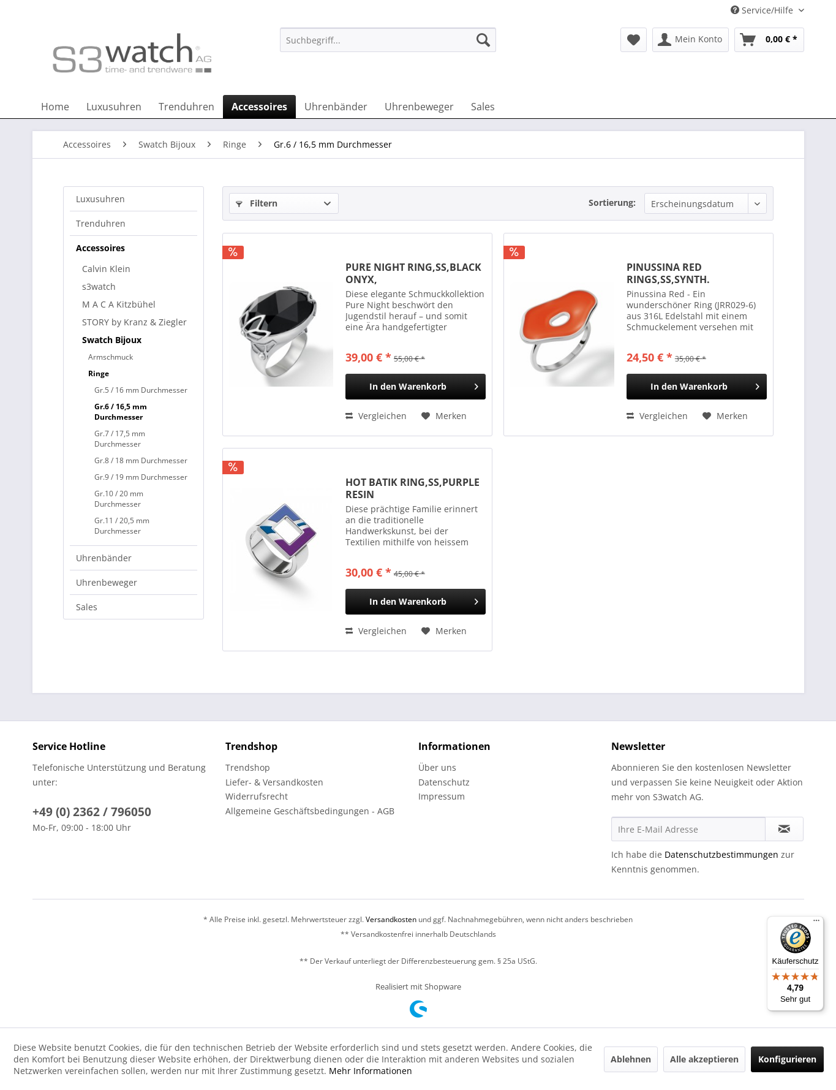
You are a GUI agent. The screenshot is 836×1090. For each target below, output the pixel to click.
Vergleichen (376, 416)
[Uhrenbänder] (336, 106)
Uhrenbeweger (106, 582)
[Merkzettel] (633, 40)
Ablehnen (631, 1059)
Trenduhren (101, 223)
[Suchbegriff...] (388, 40)
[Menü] (816, 923)
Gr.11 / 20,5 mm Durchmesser (121, 525)
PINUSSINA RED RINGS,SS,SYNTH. (668, 273)
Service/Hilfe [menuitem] (763, 10)
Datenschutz (444, 782)
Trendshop (247, 767)
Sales (86, 607)
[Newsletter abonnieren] (784, 829)
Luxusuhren (100, 199)
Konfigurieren (787, 1059)
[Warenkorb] (769, 40)
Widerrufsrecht (256, 796)
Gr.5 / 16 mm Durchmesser (140, 390)
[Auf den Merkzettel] (444, 416)
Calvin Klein (106, 268)
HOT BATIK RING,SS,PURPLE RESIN (412, 488)
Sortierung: (612, 202)
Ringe (98, 373)
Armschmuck (110, 357)
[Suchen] (483, 40)
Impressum (441, 796)
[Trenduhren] (186, 106)
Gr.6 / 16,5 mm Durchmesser (120, 411)
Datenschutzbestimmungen (721, 854)
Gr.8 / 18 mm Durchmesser (140, 460)
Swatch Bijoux (111, 340)
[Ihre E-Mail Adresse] (688, 829)
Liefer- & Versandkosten (274, 782)
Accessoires (100, 248)
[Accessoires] (259, 106)
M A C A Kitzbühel (119, 304)
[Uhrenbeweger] (419, 106)
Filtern (256, 203)
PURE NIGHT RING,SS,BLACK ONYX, (413, 273)
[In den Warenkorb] (415, 386)
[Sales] (482, 106)
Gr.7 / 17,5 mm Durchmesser (119, 438)
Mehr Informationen (370, 1071)
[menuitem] (388, 46)
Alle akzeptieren (704, 1059)
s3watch (99, 286)
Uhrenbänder (104, 558)
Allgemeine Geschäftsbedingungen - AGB (309, 811)
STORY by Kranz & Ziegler (134, 322)
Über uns (437, 767)
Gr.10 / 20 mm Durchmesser (118, 498)
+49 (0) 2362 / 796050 (91, 812)
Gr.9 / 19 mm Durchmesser (140, 477)
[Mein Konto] (690, 40)
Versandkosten (391, 919)
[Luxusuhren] (114, 106)
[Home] (55, 106)
